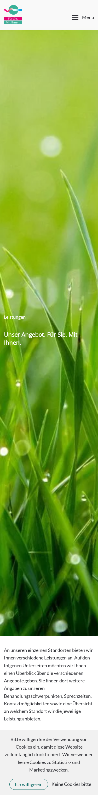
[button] (83, 17)
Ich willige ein (29, 784)
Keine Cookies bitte (71, 784)
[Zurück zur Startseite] (13, 14)
